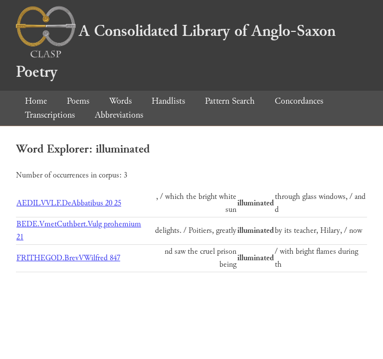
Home (36, 101)
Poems (78, 101)
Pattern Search (230, 101)
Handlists (168, 101)
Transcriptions (50, 115)
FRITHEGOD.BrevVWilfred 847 (68, 258)
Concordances (299, 101)
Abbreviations (119, 115)
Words (120, 101)
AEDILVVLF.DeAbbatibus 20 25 (68, 203)
